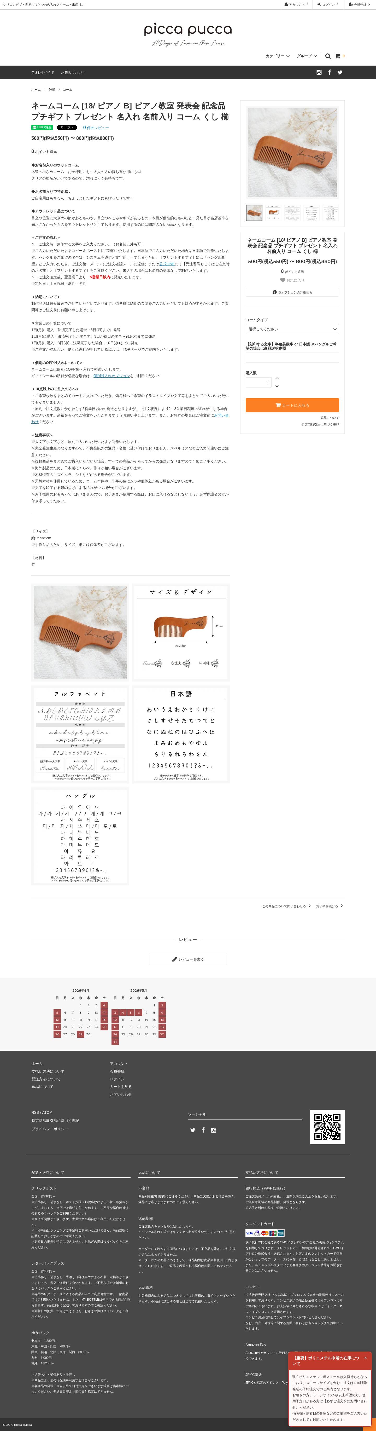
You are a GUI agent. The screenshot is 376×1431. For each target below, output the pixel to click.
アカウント (297, 4)
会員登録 (360, 4)
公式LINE (167, 264)
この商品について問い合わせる (287, 906)
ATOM (47, 1112)
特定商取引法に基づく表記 (320, 424)
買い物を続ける (330, 906)
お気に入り (292, 280)
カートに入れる (292, 405)
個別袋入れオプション (111, 376)
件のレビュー (96, 128)
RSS (35, 1112)
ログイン (328, 4)
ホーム (36, 89)
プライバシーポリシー (49, 1128)
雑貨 (52, 89)
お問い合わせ (73, 72)
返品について (329, 417)
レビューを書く (188, 959)
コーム (67, 89)
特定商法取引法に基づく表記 (55, 1120)
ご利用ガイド (43, 72)
